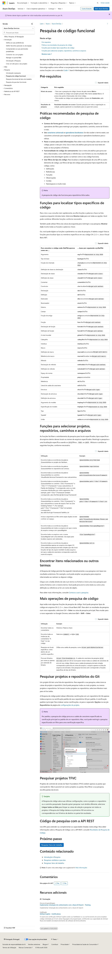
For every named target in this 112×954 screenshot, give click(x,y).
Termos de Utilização (9, 947)
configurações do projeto (69, 705)
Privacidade (64, 944)
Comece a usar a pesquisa (78, 592)
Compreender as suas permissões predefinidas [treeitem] (17, 50)
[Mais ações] (107, 24)
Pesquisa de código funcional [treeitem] (16, 76)
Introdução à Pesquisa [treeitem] (13, 61)
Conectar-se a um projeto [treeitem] (14, 55)
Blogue (45, 944)
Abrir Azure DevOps (101, 9)
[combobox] (19, 28)
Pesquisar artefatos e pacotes (55, 860)
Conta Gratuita (87, 9)
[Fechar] (32, 24)
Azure (48, 24)
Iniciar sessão (105, 3)
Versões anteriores (34, 944)
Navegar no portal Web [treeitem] (13, 58)
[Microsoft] (4, 3)
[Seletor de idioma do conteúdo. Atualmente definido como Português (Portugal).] (12, 939)
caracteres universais (55, 132)
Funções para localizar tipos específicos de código (58, 48)
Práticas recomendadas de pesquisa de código (57, 45)
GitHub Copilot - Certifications (50, 914)
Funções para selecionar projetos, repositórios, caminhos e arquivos (64, 51)
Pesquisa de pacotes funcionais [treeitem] (16, 82)
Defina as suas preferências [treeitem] (15, 43)
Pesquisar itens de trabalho (51, 845)
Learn (42, 24)
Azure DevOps (56, 24)
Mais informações (81, 868)
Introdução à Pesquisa (52, 857)
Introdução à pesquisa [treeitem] (13, 73)
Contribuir (54, 944)
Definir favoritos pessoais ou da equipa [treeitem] (18, 46)
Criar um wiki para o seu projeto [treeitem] (16, 64)
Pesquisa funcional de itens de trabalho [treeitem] (19, 79)
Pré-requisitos (46, 42)
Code (65, 70)
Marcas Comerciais (25, 947)
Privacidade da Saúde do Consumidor (84, 944)
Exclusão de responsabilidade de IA (14, 944)
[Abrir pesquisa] (98, 3)
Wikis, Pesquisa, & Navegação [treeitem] (14, 37)
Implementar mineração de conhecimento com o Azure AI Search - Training (65, 905)
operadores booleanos (74, 132)
